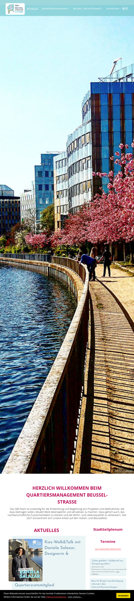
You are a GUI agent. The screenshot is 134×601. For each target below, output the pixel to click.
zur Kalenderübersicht (108, 548)
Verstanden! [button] (123, 595)
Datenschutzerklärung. (56, 597)
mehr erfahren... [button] (75, 597)
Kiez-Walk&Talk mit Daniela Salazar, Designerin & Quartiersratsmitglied (48, 563)
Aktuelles (32, 9)
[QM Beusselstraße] (15, 9)
